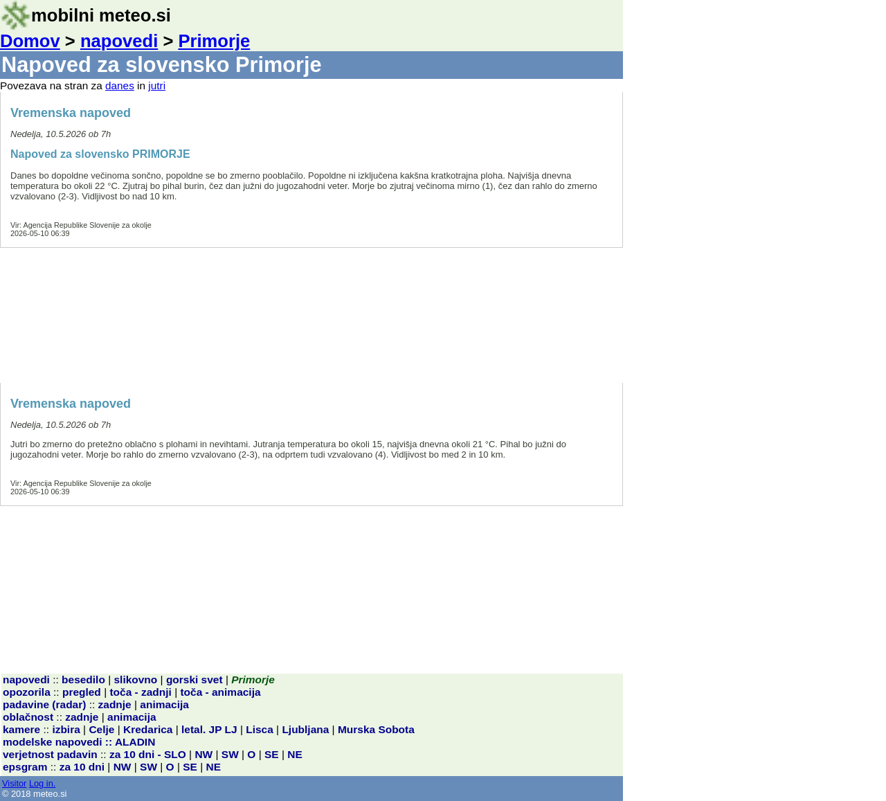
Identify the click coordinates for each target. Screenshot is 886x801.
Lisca (259, 729)
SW (230, 754)
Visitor (14, 783)
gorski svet (194, 679)
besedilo (83, 679)
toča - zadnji (140, 692)
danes (119, 85)
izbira (66, 729)
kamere (21, 729)
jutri (156, 85)
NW (204, 754)
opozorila (27, 692)
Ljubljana (305, 729)
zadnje (115, 704)
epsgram (25, 767)
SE (271, 754)
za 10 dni (82, 767)
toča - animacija (220, 692)
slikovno (136, 679)
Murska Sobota (376, 729)
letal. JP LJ (209, 729)
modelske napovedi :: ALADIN (79, 742)
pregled (81, 692)
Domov (30, 41)
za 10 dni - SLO (147, 754)
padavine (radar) (44, 704)
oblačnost (28, 717)
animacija (164, 704)
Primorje (214, 41)
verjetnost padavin (50, 754)
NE (294, 754)
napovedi (119, 41)
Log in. (42, 783)
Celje (101, 729)
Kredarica (147, 729)
